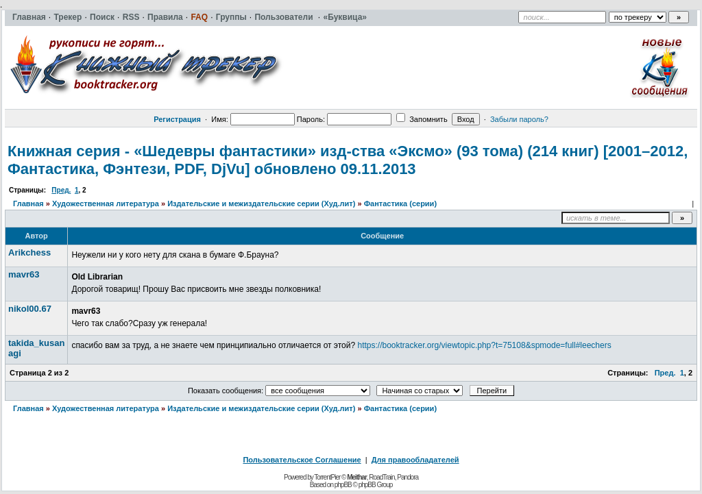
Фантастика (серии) (400, 203)
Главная (28, 203)
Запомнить (421, 119)
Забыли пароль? (519, 119)
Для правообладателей (415, 460)
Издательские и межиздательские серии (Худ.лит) (261, 203)
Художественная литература (105, 203)
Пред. (61, 190)
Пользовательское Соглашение (302, 460)
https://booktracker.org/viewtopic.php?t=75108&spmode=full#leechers (484, 345)
